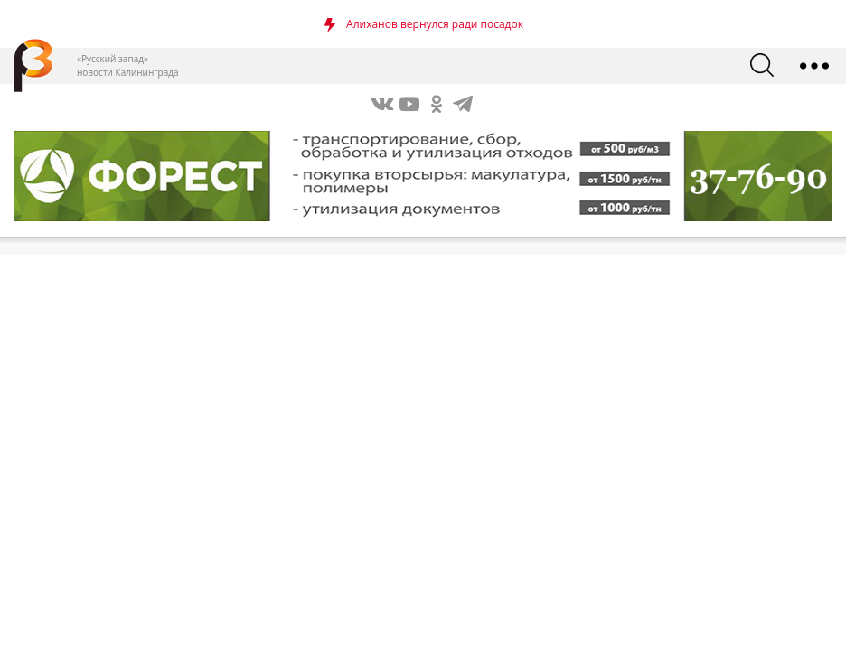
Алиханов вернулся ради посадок (434, 24)
